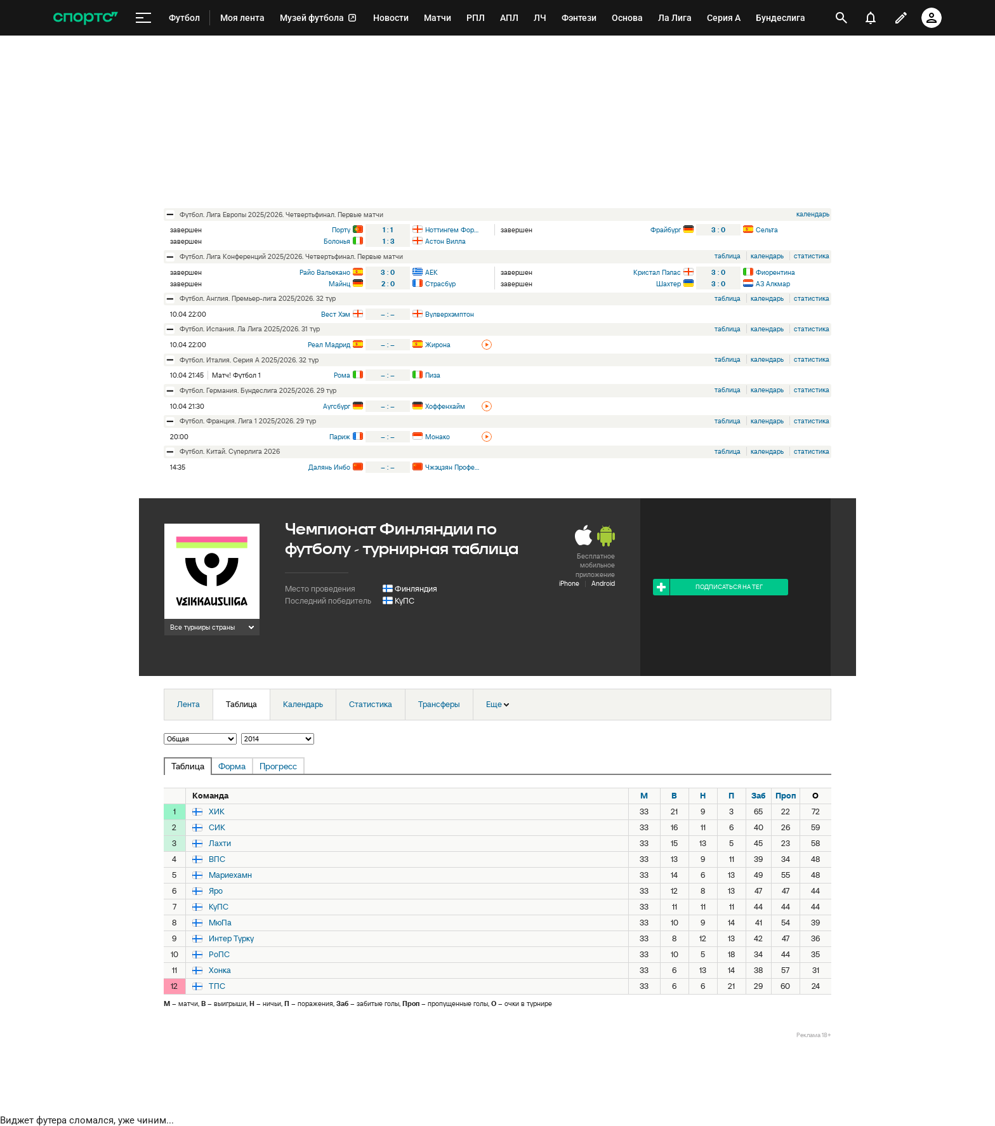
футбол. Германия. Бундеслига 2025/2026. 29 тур (258, 390)
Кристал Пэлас (657, 272)
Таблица (241, 704)
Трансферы (439, 704)
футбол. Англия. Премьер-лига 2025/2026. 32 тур (258, 298)
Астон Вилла (445, 241)
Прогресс (278, 766)
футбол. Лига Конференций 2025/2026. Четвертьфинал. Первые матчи (291, 256)
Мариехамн (230, 875)
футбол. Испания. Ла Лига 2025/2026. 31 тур (250, 328)
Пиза (432, 375)
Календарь (303, 704)
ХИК (217, 812)
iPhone (569, 583)
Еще (497, 704)
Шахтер (668, 283)
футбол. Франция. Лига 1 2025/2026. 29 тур (248, 420)
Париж (339, 436)
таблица (728, 255)
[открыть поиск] (841, 18)
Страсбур (440, 283)
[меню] (143, 18)
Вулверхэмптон (449, 314)
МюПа (220, 923)
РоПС (219, 955)
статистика (811, 255)
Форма (232, 766)
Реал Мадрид (329, 344)
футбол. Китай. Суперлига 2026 (230, 451)
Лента (188, 704)
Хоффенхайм (445, 406)
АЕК (431, 272)
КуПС (404, 600)
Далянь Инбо (329, 467)
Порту (341, 229)
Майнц (339, 283)
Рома (342, 375)
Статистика (370, 704)
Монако (437, 436)
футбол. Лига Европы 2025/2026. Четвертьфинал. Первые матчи (281, 214)
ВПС (217, 859)
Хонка (220, 970)
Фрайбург (665, 229)
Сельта (767, 229)
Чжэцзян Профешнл (452, 467)
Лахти (220, 843)
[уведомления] (870, 18)
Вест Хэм (335, 314)
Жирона (438, 344)
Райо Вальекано (325, 272)
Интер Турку (231, 939)
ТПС (217, 986)
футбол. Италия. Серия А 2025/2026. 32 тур (249, 359)
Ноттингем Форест (452, 229)
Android (603, 583)
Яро (216, 891)
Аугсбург (336, 406)
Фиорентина (775, 272)
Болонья (337, 241)
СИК (217, 828)
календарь (812, 213)
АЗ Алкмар (773, 283)
